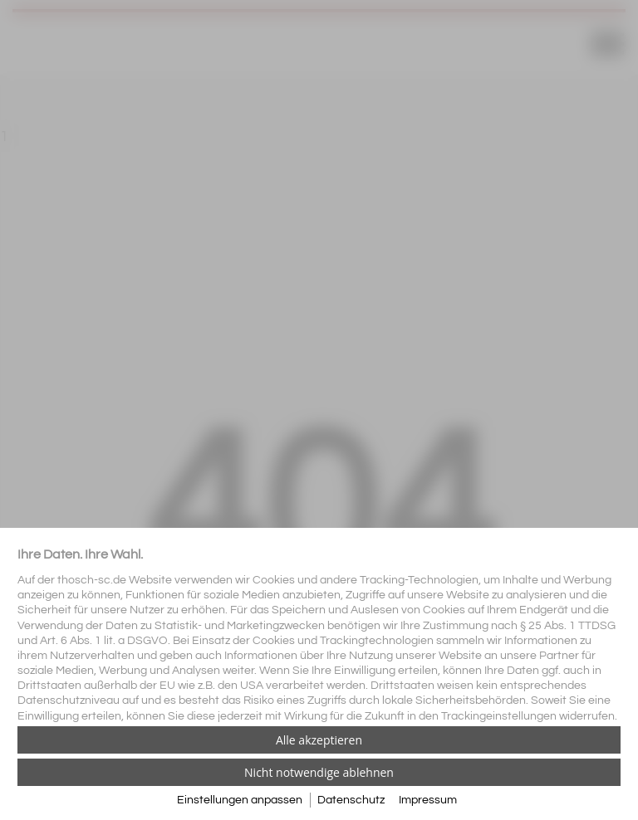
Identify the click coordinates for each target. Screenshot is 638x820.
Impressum (428, 800)
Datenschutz (351, 800)
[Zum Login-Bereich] (4, 4)
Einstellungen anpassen (239, 800)
